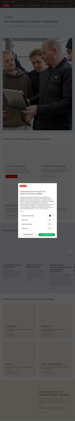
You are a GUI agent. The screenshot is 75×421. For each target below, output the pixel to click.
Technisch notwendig (28, 215)
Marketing (25, 228)
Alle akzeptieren (46, 234)
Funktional (25, 220)
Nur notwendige (28, 234)
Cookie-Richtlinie (39, 208)
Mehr (21, 211)
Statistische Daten (27, 224)
